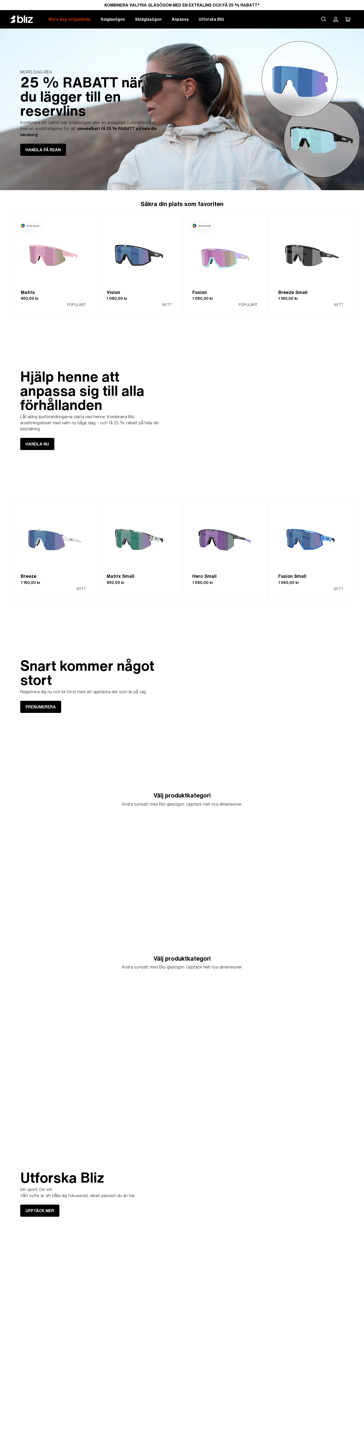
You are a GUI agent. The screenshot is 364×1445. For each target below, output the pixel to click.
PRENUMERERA (41, 707)
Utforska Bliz (211, 19)
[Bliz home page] (25, 19)
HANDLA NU (37, 444)
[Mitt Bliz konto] (336, 19)
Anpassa (180, 19)
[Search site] (323, 19)
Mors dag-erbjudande (69, 19)
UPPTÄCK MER (40, 1211)
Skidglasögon (148, 19)
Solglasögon (113, 19)
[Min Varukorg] (348, 19)
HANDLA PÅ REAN (43, 150)
